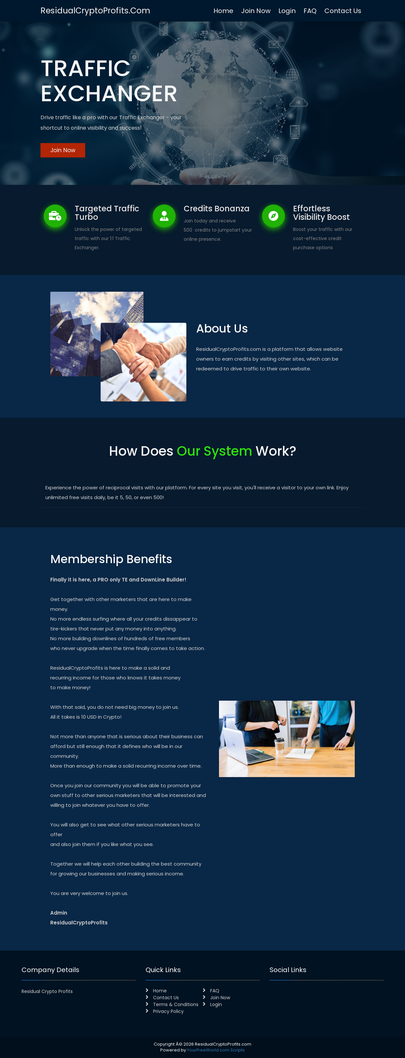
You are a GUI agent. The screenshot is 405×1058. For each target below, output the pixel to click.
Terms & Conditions (172, 1004)
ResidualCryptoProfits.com (95, 10)
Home (223, 10)
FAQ (310, 10)
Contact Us (342, 10)
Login (287, 10)
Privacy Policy (165, 1011)
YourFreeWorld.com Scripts (216, 1050)
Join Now (256, 10)
